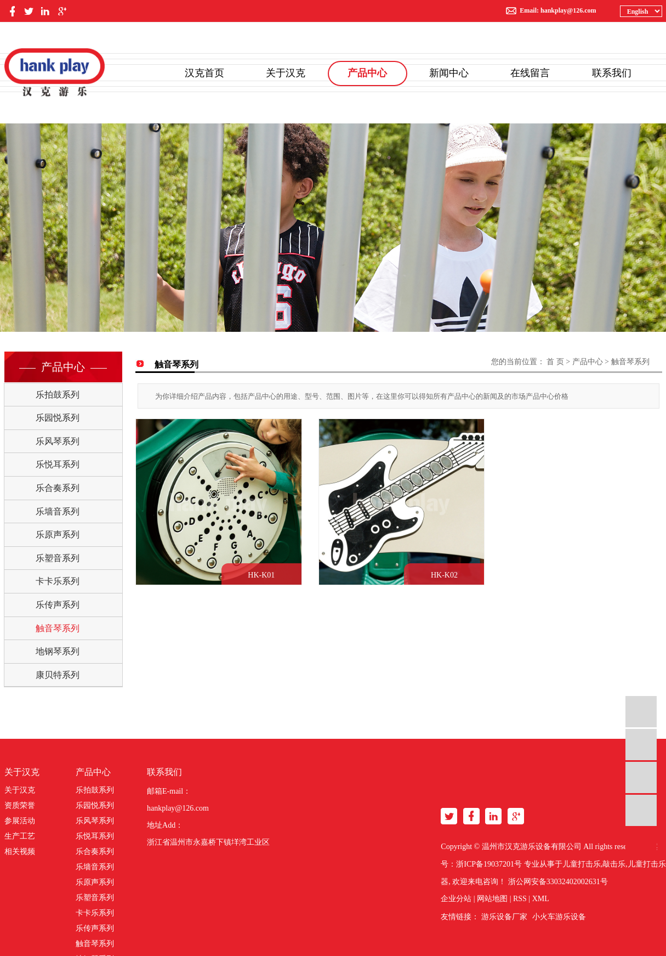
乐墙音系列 (57, 511)
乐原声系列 (57, 534)
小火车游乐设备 (559, 917)
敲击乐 (613, 864)
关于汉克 (285, 72)
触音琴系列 (57, 628)
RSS (520, 899)
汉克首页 (204, 72)
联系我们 (611, 72)
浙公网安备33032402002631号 (558, 882)
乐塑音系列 (57, 558)
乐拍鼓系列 (57, 394)
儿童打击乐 (581, 864)
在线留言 (530, 72)
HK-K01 (259, 573)
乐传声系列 (57, 604)
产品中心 (367, 72)
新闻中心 (449, 72)
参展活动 (19, 821)
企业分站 (456, 899)
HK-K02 (440, 573)
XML (540, 899)
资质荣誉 (19, 805)
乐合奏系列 (57, 488)
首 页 (555, 362)
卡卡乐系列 (57, 581)
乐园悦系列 (57, 417)
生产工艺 (19, 836)
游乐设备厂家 (504, 917)
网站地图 (492, 899)
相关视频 (19, 851)
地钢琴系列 (57, 651)
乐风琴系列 (57, 441)
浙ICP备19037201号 (489, 864)
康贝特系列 (57, 675)
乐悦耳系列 (57, 464)
